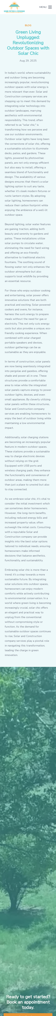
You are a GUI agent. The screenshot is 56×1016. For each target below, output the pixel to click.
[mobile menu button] (50, 7)
